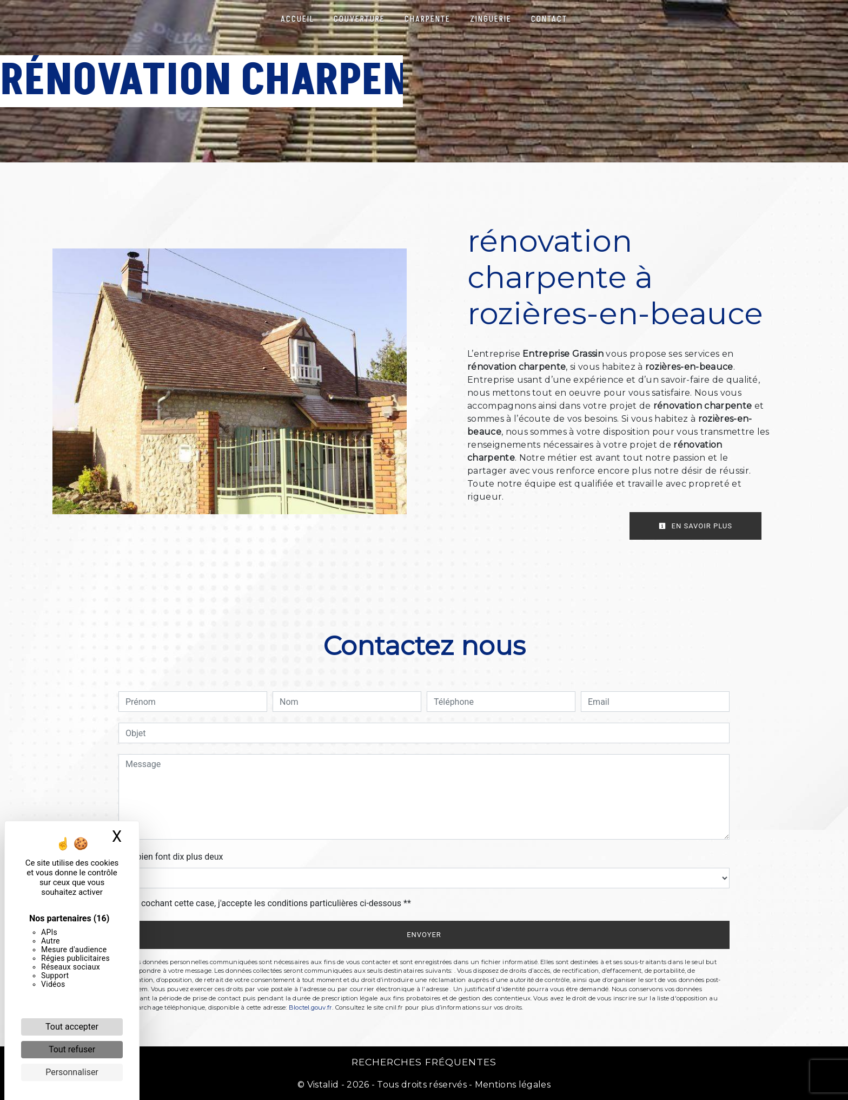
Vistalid (323, 1084)
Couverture (359, 19)
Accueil (297, 19)
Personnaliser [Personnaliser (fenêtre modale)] (71, 1072)
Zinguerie (491, 19)
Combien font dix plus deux (170, 857)
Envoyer (424, 935)
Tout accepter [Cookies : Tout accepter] (71, 1027)
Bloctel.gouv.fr (310, 1007)
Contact (549, 19)
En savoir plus (695, 526)
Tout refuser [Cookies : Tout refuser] (72, 1049)
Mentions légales (512, 1084)
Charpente (428, 19)
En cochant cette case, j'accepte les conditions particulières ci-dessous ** (270, 903)
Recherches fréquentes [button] (424, 1062)
